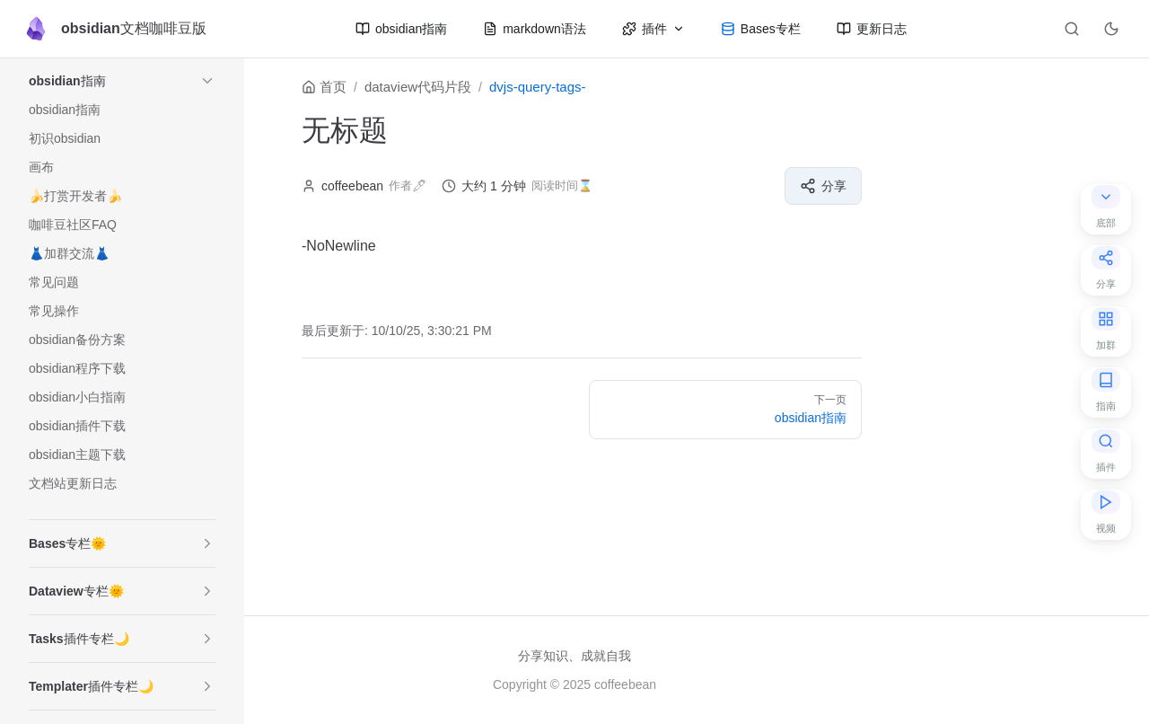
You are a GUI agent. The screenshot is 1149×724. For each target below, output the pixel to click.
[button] (207, 80)
